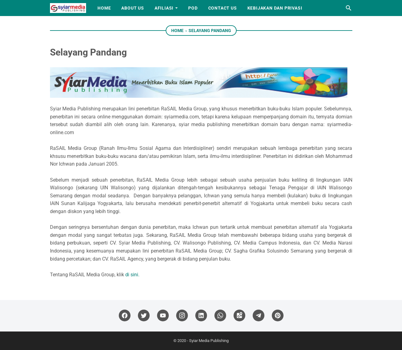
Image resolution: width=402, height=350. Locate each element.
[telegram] (258, 316)
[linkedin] (201, 316)
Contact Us (222, 8)
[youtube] (163, 316)
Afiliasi (164, 8)
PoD (192, 8)
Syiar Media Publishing (209, 340)
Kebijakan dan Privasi (274, 8)
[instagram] (182, 316)
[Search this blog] (348, 8)
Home (104, 8)
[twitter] (144, 316)
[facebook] (125, 316)
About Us (132, 8)
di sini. (132, 275)
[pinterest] (278, 316)
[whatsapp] (220, 316)
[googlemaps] (239, 316)
